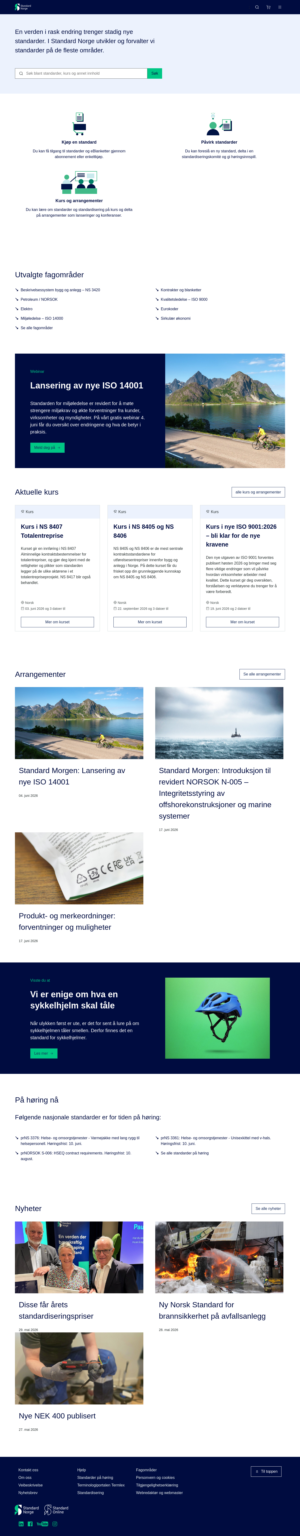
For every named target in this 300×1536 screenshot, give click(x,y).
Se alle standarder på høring (185, 1159)
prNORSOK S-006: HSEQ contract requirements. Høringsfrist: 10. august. (76, 1161)
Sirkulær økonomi (176, 324)
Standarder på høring (95, 1478)
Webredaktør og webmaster (159, 1493)
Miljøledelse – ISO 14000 (42, 324)
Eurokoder (169, 315)
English (234, 9)
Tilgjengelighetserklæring (157, 1485)
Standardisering (90, 1493)
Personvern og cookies (155, 1478)
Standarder (55, 9)
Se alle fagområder (37, 334)
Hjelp (81, 1470)
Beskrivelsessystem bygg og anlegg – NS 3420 (60, 296)
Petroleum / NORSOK (39, 305)
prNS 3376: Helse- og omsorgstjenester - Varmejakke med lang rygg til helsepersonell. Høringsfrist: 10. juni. (80, 1146)
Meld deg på (47, 453)
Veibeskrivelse (31, 1485)
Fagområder (146, 1470)
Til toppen (266, 1471)
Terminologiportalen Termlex (101, 1485)
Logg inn (273, 9)
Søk (154, 79)
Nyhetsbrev (28, 1493)
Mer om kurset (69, 625)
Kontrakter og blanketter (181, 296)
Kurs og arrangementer (124, 9)
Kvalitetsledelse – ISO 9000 (184, 305)
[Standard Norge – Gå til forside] (26, 9)
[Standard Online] (56, 1510)
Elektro (27, 315)
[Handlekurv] (254, 9)
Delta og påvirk (85, 9)
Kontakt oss (28, 1470)
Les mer (44, 1059)
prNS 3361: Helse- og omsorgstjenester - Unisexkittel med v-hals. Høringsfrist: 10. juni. (216, 1146)
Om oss (25, 1478)
